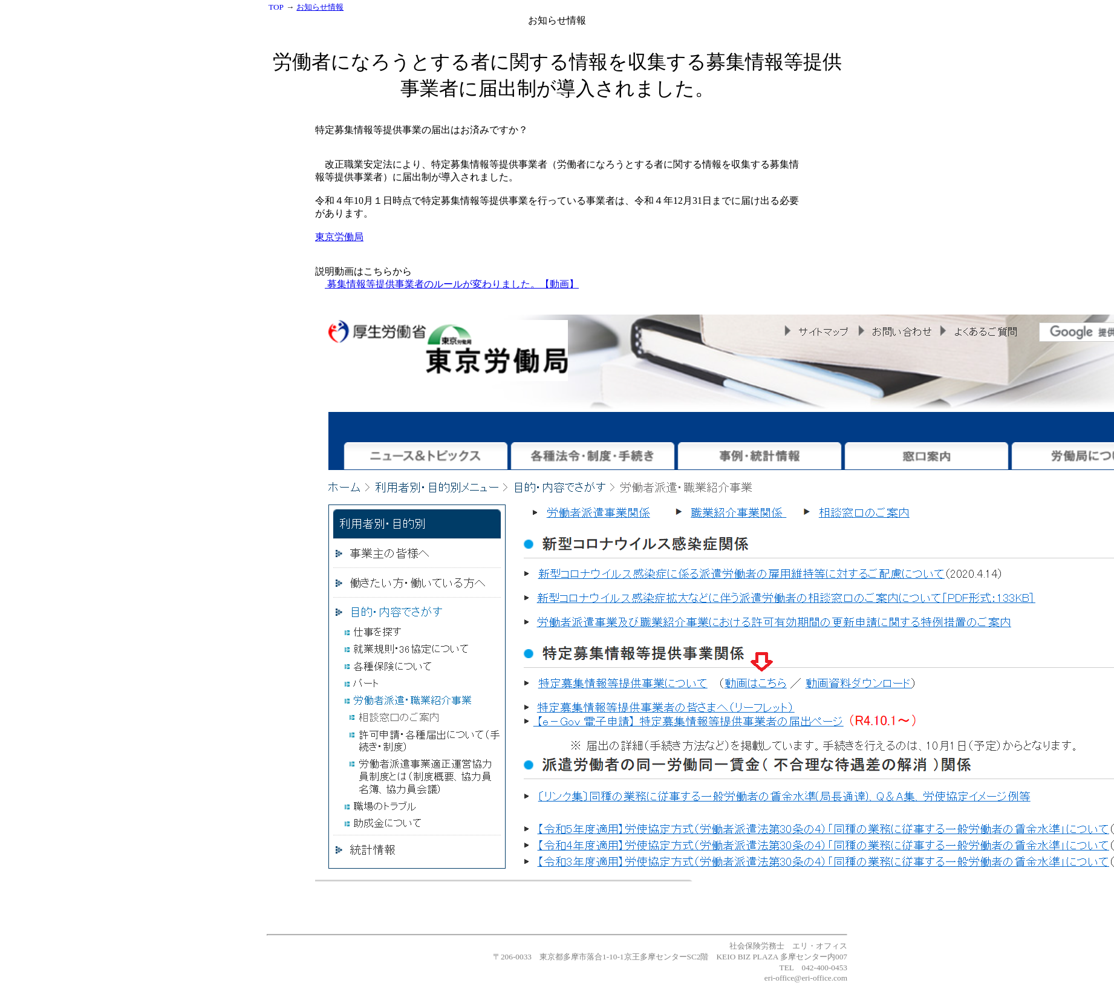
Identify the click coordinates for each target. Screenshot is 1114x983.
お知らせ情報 (320, 6)
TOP (276, 6)
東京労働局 (339, 237)
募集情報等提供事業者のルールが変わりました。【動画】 (452, 284)
